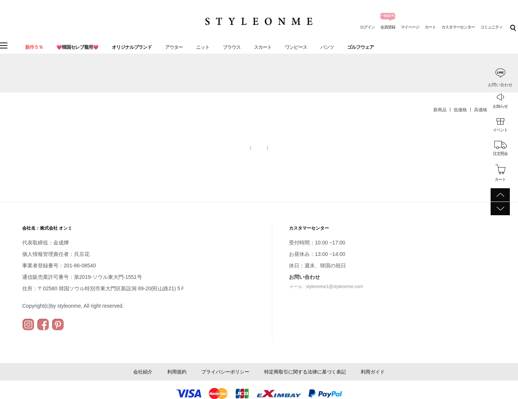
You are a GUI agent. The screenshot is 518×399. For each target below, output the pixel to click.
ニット (202, 47)
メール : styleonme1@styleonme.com (326, 286)
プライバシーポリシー (225, 372)
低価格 (460, 109)
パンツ (327, 47)
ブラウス (231, 47)
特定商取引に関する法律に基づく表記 (305, 372)
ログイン (367, 27)
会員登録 (387, 27)
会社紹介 (142, 372)
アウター (174, 47)
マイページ (410, 27)
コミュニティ (491, 27)
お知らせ (500, 106)
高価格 (480, 109)
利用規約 (176, 372)
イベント (500, 130)
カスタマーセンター (458, 27)
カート (430, 27)
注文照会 (500, 153)
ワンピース (296, 47)
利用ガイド (373, 372)
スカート (263, 47)
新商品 (440, 109)
